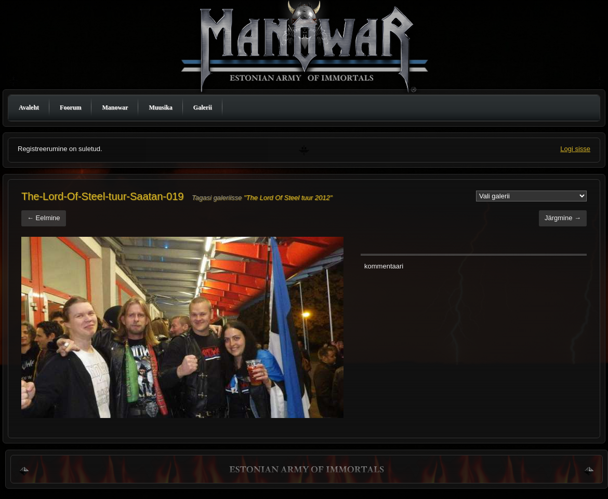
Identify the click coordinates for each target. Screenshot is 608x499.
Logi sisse (575, 149)
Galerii (202, 107)
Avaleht (29, 107)
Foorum (70, 107)
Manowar (115, 107)
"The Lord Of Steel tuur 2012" (288, 197)
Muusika (160, 107)
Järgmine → (563, 218)
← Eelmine (43, 218)
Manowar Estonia (306, 48)
